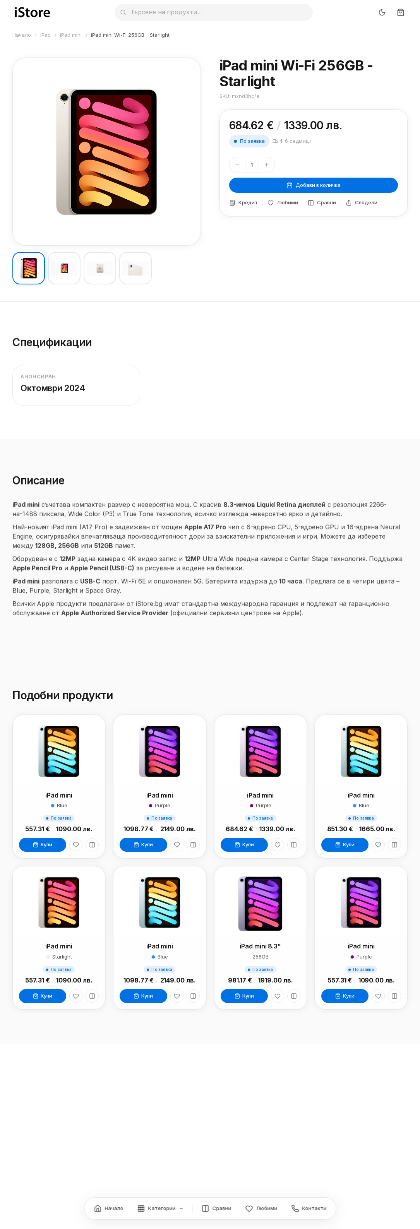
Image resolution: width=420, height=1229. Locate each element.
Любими (282, 202)
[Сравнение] (216, 1208)
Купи (42, 846)
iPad (45, 35)
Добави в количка (313, 185)
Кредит (243, 202)
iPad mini (71, 35)
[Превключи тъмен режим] (382, 12)
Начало (21, 35)
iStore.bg (149, 609)
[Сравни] (92, 846)
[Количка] (401, 12)
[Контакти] (309, 1208)
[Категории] (160, 1208)
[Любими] (75, 846)
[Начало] (108, 1208)
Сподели (361, 202)
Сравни (322, 202)
